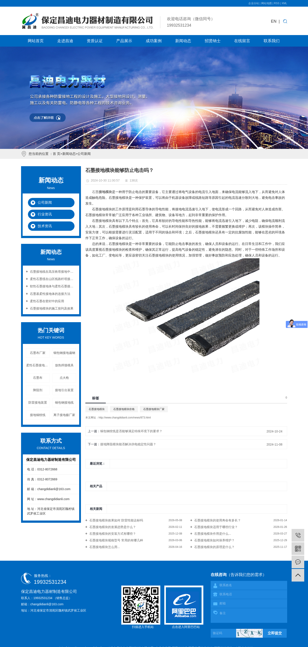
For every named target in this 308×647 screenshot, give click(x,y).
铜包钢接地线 (64, 402)
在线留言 (242, 41)
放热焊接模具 (64, 365)
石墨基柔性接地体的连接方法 (49, 294)
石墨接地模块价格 (124, 409)
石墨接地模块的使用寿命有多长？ (217, 520)
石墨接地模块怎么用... (104, 547)
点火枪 (64, 377)
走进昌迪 (65, 41)
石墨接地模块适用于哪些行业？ (215, 527)
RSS (276, 3)
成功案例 (154, 41)
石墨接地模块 (97, 409)
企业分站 (253, 3)
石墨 (95, 192)
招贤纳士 (213, 41)
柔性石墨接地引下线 (37, 365)
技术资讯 (45, 226)
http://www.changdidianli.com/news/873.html (125, 417)
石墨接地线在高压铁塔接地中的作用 (52, 271)
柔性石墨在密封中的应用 (46, 301)
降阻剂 (37, 390)
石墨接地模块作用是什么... (212, 533)
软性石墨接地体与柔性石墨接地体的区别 (52, 286)
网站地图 (267, 3)
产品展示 (124, 41)
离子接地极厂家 (64, 415)
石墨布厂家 (37, 353)
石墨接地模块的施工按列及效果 (51, 308)
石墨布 (37, 377)
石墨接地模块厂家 (154, 409)
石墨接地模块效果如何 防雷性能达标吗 (115, 520)
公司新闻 (84, 154)
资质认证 (95, 41)
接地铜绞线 (37, 415)
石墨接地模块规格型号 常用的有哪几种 (115, 540)
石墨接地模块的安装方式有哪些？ (112, 533)
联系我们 (272, 41)
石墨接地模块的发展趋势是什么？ (112, 527)
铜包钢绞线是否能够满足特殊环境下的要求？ (131, 431)
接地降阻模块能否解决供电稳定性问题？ (128, 444)
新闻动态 (183, 41)
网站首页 (36, 41)
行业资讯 (45, 214)
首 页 (56, 154)
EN (274, 21)
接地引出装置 (64, 390)
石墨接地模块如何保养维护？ (214, 540)
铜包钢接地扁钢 (64, 353)
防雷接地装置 (37, 402)
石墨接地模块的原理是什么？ (214, 547)
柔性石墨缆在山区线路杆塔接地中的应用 (52, 279)
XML (284, 3)
